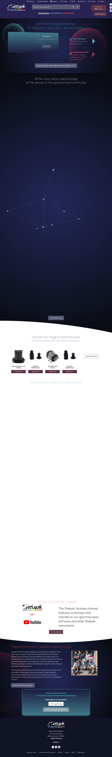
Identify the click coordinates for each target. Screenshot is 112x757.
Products (31, 1)
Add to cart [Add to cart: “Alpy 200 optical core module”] (18, 371)
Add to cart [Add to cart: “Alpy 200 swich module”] (52, 371)
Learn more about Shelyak (23, 685)
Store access (100, 14)
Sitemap (60, 752)
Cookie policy (80, 752)
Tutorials (64, 1)
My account (98, 7)
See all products (91, 356)
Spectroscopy (43, 13)
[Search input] (51, 7)
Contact (92, 1)
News (73, 1)
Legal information (31, 752)
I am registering (56, 704)
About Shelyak (43, 1)
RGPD (73, 752)
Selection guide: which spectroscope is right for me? (56, 66)
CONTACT (56, 742)
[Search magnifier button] (77, 7)
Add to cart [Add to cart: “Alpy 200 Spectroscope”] (35, 371)
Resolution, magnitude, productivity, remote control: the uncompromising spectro (78, 57)
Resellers (55, 1)
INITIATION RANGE (79, 39)
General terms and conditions (47, 752)
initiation (57, 13)
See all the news (56, 318)
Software (83, 1)
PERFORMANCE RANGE (81, 52)
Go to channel (56, 632)
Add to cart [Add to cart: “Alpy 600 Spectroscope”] (69, 371)
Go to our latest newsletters (56, 709)
